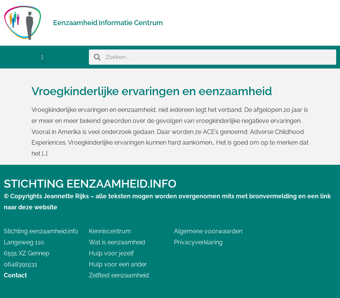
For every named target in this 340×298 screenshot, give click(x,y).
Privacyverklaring (198, 242)
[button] (43, 57)
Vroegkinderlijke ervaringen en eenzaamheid (152, 91)
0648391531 (20, 264)
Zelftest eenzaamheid (119, 275)
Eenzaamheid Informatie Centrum (108, 23)
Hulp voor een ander (118, 264)
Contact (15, 275)
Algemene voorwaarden (208, 231)
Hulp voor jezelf (111, 253)
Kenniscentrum (110, 231)
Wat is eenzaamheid (117, 242)
